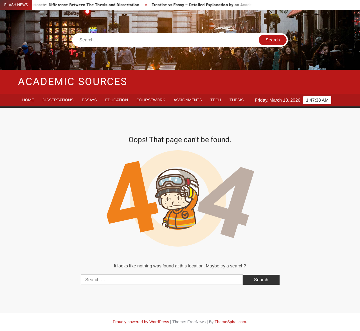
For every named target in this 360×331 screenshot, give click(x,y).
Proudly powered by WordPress (141, 321)
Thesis (237, 100)
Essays (89, 100)
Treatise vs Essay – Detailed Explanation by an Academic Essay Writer (219, 5)
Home (28, 100)
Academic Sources (72, 81)
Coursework (150, 100)
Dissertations (57, 100)
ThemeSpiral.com (230, 321)
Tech (215, 100)
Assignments (188, 100)
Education (116, 100)
